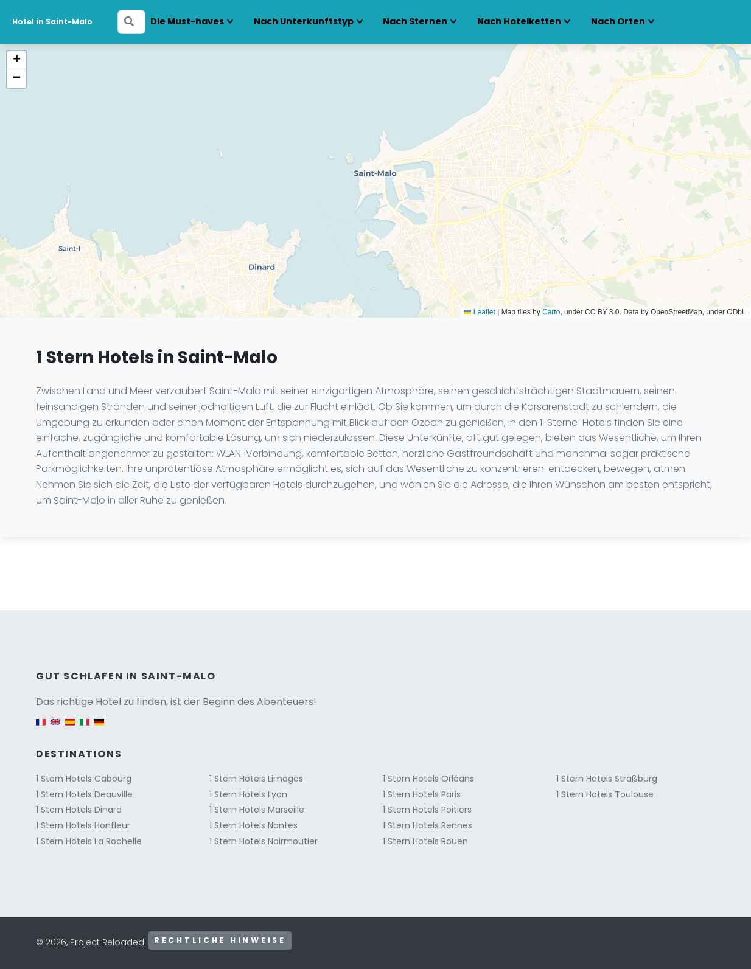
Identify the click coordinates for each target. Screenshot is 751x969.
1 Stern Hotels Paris (422, 794)
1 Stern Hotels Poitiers (427, 810)
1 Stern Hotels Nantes (253, 825)
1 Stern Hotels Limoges (256, 779)
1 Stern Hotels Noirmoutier (263, 841)
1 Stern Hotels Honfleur (83, 825)
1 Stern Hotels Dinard (79, 810)
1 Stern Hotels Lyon (248, 794)
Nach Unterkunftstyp (304, 21)
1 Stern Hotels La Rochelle (89, 841)
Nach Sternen (415, 21)
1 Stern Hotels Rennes (427, 825)
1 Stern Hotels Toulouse (605, 794)
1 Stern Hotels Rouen (425, 841)
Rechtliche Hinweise (220, 940)
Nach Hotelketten (519, 21)
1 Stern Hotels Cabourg (83, 779)
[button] (16, 60)
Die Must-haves (187, 21)
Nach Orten (618, 21)
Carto (551, 312)
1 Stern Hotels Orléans (428, 779)
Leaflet (479, 312)
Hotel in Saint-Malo (52, 21)
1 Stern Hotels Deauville (84, 794)
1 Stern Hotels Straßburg (606, 779)
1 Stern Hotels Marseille (256, 810)
